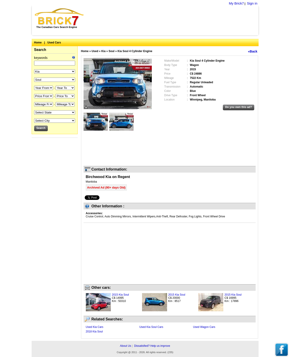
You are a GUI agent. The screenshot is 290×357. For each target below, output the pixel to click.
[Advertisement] (173, 20)
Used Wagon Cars (204, 327)
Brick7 (59, 17)
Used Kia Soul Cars (151, 327)
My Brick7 (236, 3)
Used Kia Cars (94, 327)
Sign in (252, 3)
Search (40, 50)
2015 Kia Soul (120, 294)
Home (38, 42)
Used (95, 51)
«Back (252, 51)
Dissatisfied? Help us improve (152, 345)
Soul (111, 51)
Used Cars (54, 42)
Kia (103, 51)
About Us (125, 345)
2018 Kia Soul (94, 331)
